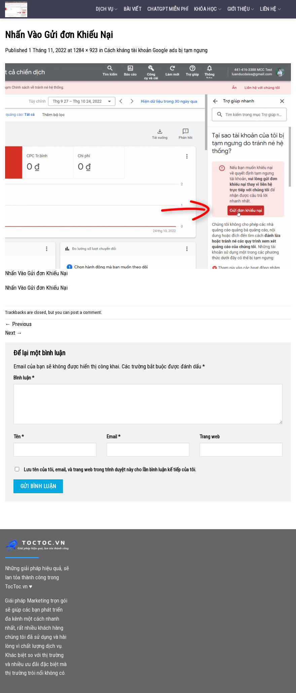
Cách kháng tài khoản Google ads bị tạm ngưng (156, 50)
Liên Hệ (270, 9)
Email (113, 437)
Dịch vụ (107, 9)
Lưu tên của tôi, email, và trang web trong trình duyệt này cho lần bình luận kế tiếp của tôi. (110, 470)
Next (13, 332)
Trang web (209, 437)
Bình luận (23, 378)
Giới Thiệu (240, 9)
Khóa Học (207, 9)
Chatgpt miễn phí (167, 9)
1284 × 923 (85, 50)
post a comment (86, 312)
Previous (18, 324)
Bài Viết (132, 9)
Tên (18, 437)
